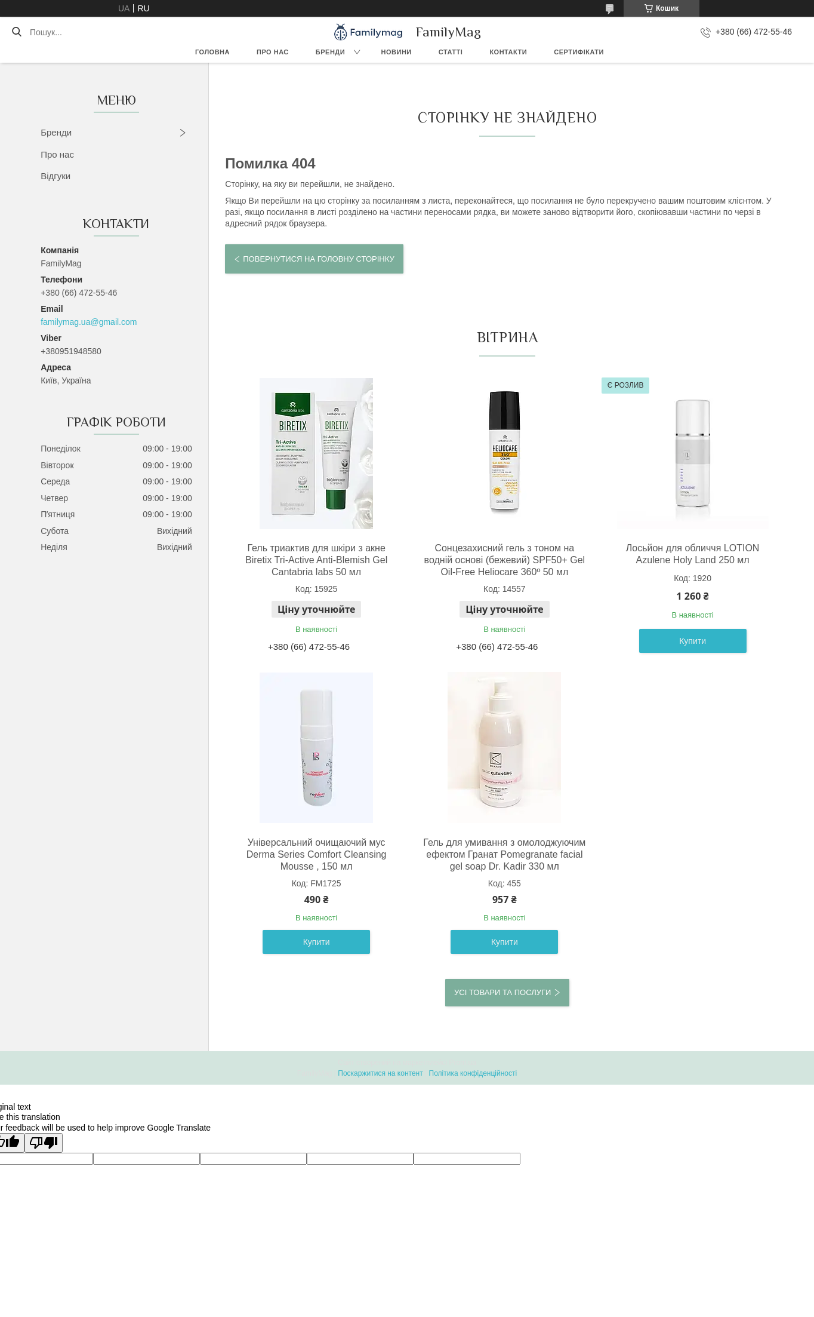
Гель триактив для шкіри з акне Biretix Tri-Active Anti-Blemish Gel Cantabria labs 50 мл (316, 560)
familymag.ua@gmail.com (89, 322)
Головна (212, 52)
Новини (396, 52)
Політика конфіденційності (473, 1073)
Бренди (330, 52)
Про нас (273, 52)
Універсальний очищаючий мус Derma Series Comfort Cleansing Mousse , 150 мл (316, 854)
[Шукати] (16, 32)
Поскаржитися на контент (380, 1073)
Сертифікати (579, 52)
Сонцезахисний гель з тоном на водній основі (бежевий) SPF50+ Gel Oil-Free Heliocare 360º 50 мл (504, 560)
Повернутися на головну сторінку (318, 258)
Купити (692, 641)
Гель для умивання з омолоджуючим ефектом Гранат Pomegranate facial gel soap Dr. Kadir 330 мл (504, 854)
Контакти (508, 52)
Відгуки (55, 176)
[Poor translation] (43, 1143)
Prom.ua (462, 1062)
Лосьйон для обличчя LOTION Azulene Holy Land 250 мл (693, 554)
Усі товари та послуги (502, 992)
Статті (451, 52)
